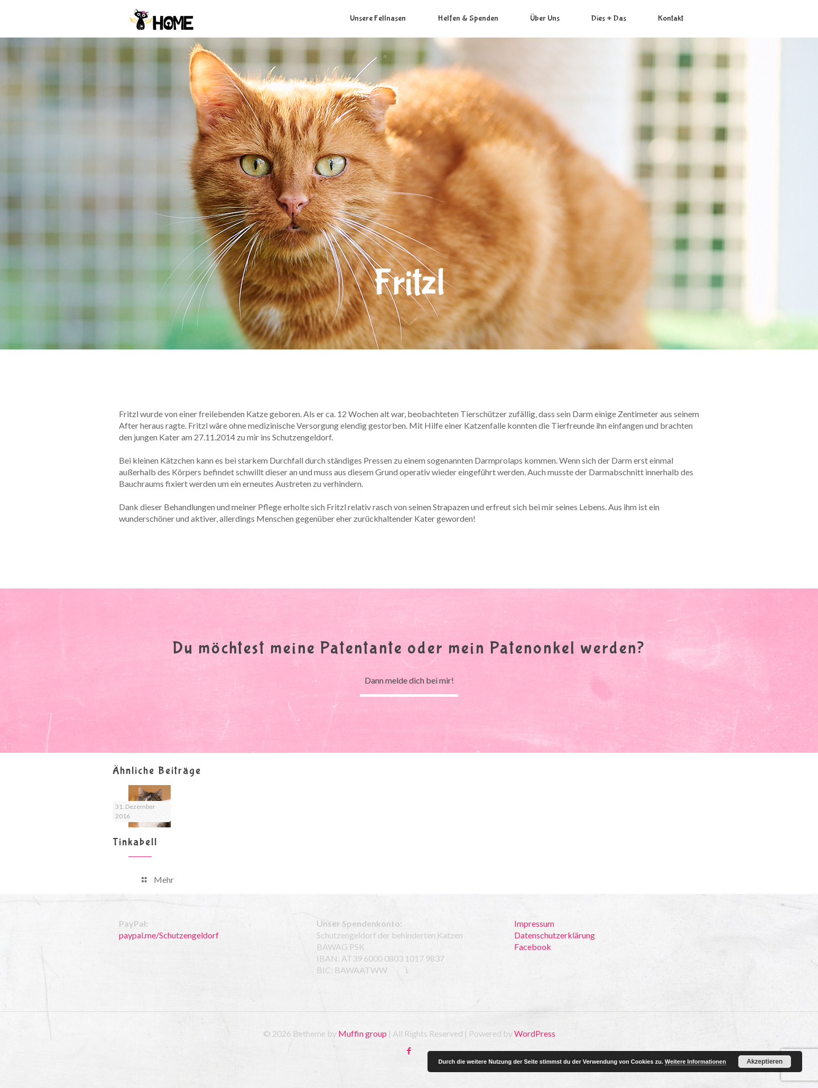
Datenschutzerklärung (554, 935)
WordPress (534, 1033)
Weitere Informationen (695, 1061)
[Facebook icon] (409, 1050)
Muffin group (362, 1033)
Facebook (532, 947)
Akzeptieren (765, 1061)
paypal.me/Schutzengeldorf (169, 935)
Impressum (534, 923)
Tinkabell (135, 842)
